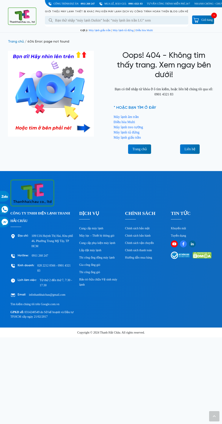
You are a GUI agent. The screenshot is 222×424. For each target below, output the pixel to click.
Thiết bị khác (84, 11)
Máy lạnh (67, 11)
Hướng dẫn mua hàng (138, 257)
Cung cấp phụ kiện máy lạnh (97, 243)
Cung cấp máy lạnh (91, 228)
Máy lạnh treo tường (128, 127)
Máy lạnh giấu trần (100, 30)
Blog (174, 11)
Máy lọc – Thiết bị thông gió (96, 235)
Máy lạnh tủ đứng (123, 30)
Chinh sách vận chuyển (139, 243)
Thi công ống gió (89, 272)
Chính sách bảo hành (138, 235)
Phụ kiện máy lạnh (108, 11)
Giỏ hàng (203, 19)
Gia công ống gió (89, 264)
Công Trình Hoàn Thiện (151, 11)
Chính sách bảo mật (137, 228)
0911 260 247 (88, 3)
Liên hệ (183, 11)
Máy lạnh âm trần (126, 117)
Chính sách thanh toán (138, 250)
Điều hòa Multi (144, 30)
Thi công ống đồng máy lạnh (97, 257)
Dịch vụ (127, 11)
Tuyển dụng (178, 235)
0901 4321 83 (135, 3)
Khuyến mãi (178, 228)
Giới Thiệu (52, 11)
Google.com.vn (50, 304)
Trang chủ (16, 41)
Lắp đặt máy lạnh (90, 250)
